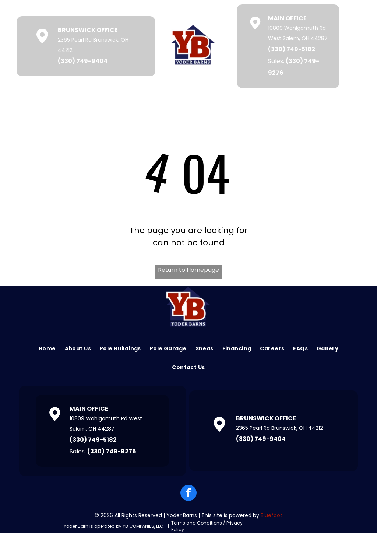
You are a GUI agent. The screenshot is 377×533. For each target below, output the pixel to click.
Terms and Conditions (196, 523)
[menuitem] (47, 348)
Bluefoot (271, 515)
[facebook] (188, 494)
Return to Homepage (188, 270)
